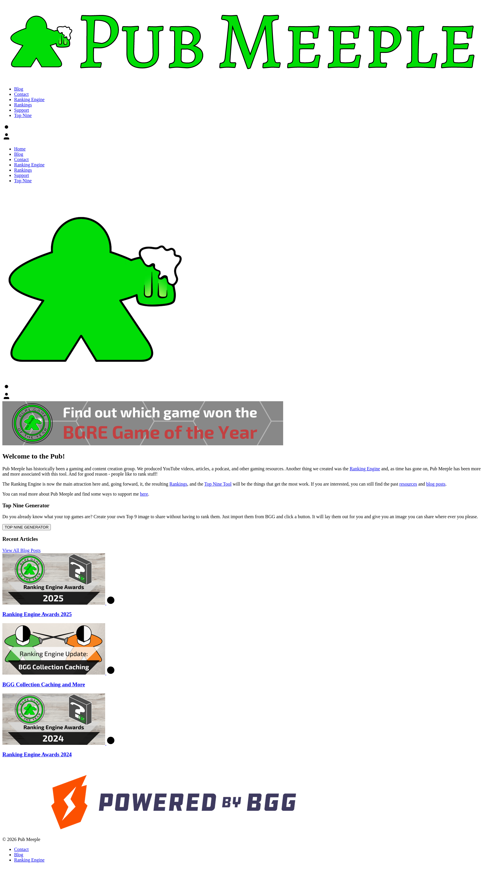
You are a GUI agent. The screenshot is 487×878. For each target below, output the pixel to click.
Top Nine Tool (218, 483)
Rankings (23, 104)
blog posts (435, 483)
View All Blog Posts (21, 550)
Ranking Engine (29, 99)
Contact (21, 94)
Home (20, 148)
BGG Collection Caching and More (43, 684)
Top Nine (23, 115)
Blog (18, 88)
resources (408, 483)
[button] (6, 127)
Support (21, 110)
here (144, 493)
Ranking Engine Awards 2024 (37, 754)
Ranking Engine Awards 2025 (37, 614)
